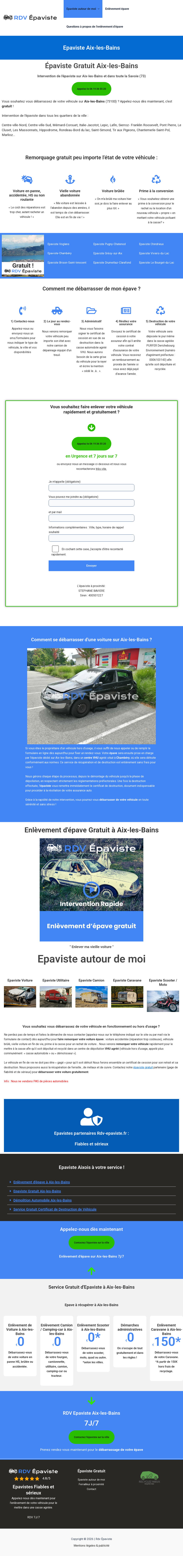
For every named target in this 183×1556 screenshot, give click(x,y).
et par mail (91, 516)
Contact (91, 1489)
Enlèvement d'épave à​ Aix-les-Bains (41, 1182)
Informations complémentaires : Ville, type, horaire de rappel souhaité (91, 534)
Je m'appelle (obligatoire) (91, 485)
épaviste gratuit (143, 1067)
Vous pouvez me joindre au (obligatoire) (91, 500)
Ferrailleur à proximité (91, 1484)
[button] (98, 9)
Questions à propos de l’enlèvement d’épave (94, 26)
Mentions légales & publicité (91, 1545)
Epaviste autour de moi (83, 9)
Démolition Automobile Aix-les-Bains (42, 1200)
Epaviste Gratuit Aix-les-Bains (37, 1191)
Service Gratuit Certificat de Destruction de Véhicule (55, 1209)
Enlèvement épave (117, 9)
